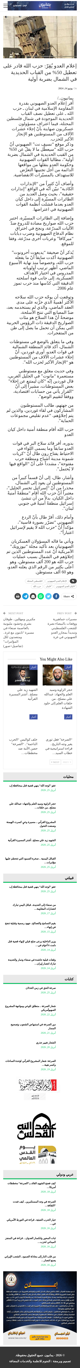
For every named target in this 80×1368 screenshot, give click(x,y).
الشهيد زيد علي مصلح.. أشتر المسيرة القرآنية (32, 840)
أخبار (68, 667)
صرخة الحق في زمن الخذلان (41, 988)
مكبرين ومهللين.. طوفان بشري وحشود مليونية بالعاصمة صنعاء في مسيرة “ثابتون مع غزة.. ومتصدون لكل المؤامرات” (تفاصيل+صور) (19, 632)
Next (55, 762)
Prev (67, 762)
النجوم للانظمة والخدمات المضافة (30, 1361)
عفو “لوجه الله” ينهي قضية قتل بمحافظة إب (32, 785)
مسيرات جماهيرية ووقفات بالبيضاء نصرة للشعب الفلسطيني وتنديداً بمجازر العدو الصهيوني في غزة (62, 628)
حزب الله (37, 586)
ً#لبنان (48, 586)
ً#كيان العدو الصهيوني (65, 586)
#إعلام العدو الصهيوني (57, 581)
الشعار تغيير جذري (46, 1042)
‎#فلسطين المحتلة (35, 581)
